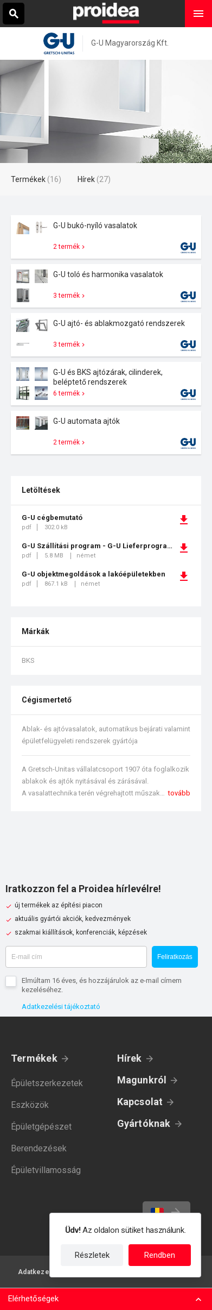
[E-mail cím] (76, 957)
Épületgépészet (41, 1126)
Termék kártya (106, 237)
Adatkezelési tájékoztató (61, 1006)
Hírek (129, 1058)
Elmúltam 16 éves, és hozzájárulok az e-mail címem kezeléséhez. (102, 985)
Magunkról (142, 1080)
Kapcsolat (140, 1101)
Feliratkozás (174, 957)
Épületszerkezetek (47, 1083)
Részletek (92, 1255)
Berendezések (39, 1148)
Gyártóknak (144, 1123)
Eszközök (30, 1105)
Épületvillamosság (46, 1170)
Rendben (159, 1255)
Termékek (34, 1058)
